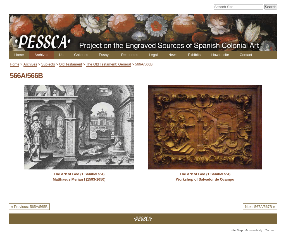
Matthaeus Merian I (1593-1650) (79, 179)
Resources (129, 55)
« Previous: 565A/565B (29, 207)
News (172, 55)
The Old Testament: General (108, 64)
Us (61, 55)
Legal (153, 55)
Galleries (81, 55)
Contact (246, 55)
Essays (104, 55)
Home (19, 55)
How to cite (220, 55)
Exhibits (194, 55)
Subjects (48, 64)
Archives (41, 55)
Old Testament (70, 64)
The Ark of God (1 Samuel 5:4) (79, 174)
